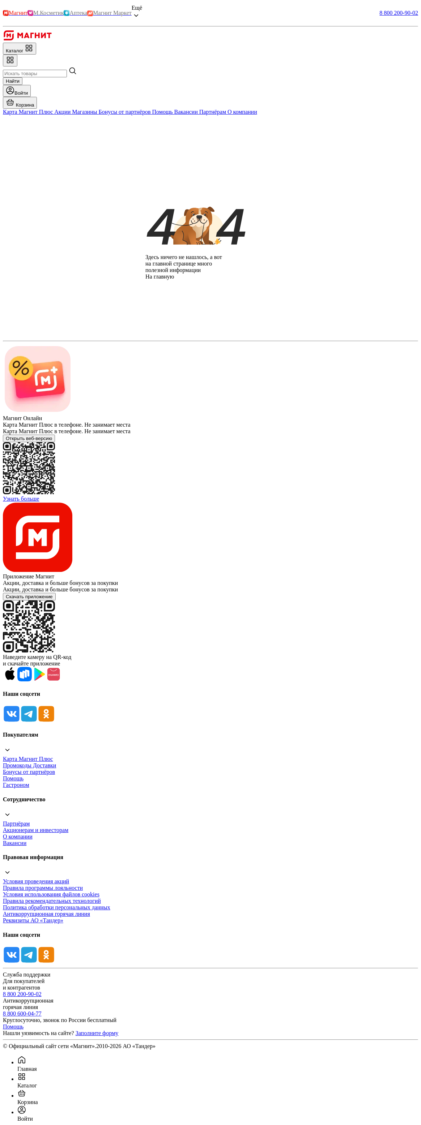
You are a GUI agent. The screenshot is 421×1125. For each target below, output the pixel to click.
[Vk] (11, 720)
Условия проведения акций (36, 881)
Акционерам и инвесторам (35, 830)
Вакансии (14, 843)
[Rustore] (24, 679)
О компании (18, 836)
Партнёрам (16, 823)
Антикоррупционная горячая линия (46, 914)
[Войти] (17, 91)
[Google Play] (39, 679)
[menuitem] (217, 1063)
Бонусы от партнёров (29, 772)
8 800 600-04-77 (22, 1013)
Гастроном (16, 785)
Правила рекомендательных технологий (52, 901)
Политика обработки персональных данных (56, 907)
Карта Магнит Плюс (28, 759)
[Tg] (29, 720)
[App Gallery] (53, 679)
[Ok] (46, 720)
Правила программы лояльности (43, 888)
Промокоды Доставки (29, 765)
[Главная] (27, 39)
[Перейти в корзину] (20, 103)
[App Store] (10, 679)
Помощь (13, 778)
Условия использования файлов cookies (51, 894)
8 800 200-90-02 (398, 13)
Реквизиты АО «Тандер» (33, 920)
